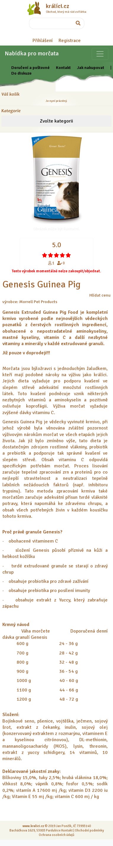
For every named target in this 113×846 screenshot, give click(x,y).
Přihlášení (43, 41)
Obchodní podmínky (89, 830)
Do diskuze (21, 73)
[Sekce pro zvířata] (100, 54)
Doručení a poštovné (30, 67)
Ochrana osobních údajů (56, 835)
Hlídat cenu (100, 295)
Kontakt (63, 67)
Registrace (70, 41)
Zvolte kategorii (56, 121)
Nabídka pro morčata (32, 53)
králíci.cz (57, 6)
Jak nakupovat (90, 67)
